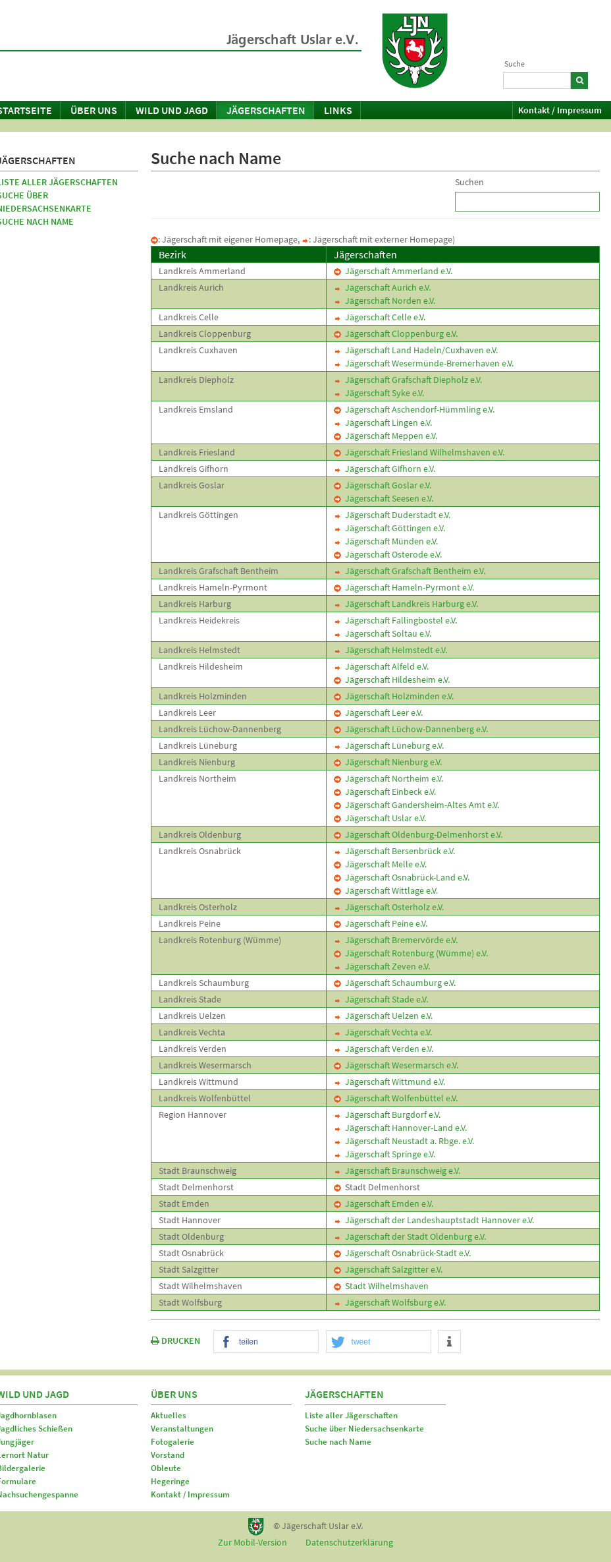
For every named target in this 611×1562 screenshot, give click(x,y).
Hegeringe (170, 1481)
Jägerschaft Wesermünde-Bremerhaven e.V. (424, 363)
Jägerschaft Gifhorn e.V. (384, 469)
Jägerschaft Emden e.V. (383, 1203)
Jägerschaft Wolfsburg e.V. (390, 1302)
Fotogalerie (172, 1441)
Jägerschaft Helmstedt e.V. (390, 650)
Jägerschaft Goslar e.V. (382, 485)
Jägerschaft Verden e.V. (383, 1049)
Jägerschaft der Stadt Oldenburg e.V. (410, 1236)
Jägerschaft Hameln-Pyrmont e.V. (404, 587)
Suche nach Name (338, 1441)
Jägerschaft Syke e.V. (379, 393)
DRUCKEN (175, 1340)
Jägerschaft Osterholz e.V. (389, 907)
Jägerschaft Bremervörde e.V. (396, 940)
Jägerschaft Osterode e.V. (388, 554)
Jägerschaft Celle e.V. (379, 317)
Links (338, 110)
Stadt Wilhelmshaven (381, 1286)
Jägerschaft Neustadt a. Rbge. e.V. (404, 1141)
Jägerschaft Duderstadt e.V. (392, 515)
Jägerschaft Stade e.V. (381, 999)
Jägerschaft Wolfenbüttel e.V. (396, 1098)
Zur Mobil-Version (252, 1542)
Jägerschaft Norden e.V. (384, 300)
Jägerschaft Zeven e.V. (382, 966)
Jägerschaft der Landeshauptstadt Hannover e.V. (434, 1220)
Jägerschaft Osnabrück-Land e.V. (401, 877)
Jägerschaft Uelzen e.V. (383, 1016)
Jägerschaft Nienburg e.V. (388, 762)
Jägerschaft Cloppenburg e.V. (396, 333)
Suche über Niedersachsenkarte (364, 1428)
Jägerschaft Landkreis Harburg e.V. (406, 604)
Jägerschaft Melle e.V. (380, 864)
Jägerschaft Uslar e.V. (380, 818)
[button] (266, 1342)
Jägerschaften (266, 110)
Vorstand (167, 1455)
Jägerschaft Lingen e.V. (383, 422)
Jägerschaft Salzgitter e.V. (388, 1269)
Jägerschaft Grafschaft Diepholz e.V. (408, 380)
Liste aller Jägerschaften (351, 1415)
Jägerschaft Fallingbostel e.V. (395, 620)
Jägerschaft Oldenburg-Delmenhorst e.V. (418, 834)
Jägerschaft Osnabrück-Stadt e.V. (402, 1253)
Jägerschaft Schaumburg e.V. (395, 983)
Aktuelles (168, 1415)
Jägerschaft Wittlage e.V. (386, 890)
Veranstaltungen (182, 1428)
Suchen (469, 182)
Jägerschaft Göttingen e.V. (389, 528)
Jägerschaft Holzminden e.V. (394, 696)
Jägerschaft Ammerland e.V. (393, 271)
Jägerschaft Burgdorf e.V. (387, 1114)
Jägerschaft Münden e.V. (386, 541)
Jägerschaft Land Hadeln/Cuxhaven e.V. (416, 350)
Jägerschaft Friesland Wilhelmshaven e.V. (419, 452)
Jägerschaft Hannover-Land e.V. (400, 1128)
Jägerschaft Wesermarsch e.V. (396, 1065)
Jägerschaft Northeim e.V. (388, 778)
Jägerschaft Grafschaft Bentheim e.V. (409, 571)
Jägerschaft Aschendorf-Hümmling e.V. (414, 409)
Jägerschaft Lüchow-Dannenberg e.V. (411, 729)
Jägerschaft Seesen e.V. (383, 498)
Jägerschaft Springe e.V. (384, 1154)
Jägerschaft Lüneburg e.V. (389, 745)
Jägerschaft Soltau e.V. (382, 633)
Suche (514, 64)
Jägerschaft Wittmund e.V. (389, 1081)
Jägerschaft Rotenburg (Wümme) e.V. (411, 953)
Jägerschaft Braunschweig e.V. (397, 1170)
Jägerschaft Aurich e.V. (382, 287)
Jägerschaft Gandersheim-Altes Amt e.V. (416, 805)
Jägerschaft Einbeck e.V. (385, 791)
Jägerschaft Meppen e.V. (385, 436)
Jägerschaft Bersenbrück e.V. (394, 851)
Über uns (93, 110)
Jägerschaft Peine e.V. (380, 923)
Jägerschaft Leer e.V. (378, 712)
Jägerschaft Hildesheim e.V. (392, 679)
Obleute (166, 1468)
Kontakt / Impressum (560, 110)
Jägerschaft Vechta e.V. (383, 1032)
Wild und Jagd (172, 110)
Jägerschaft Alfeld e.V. (381, 666)
